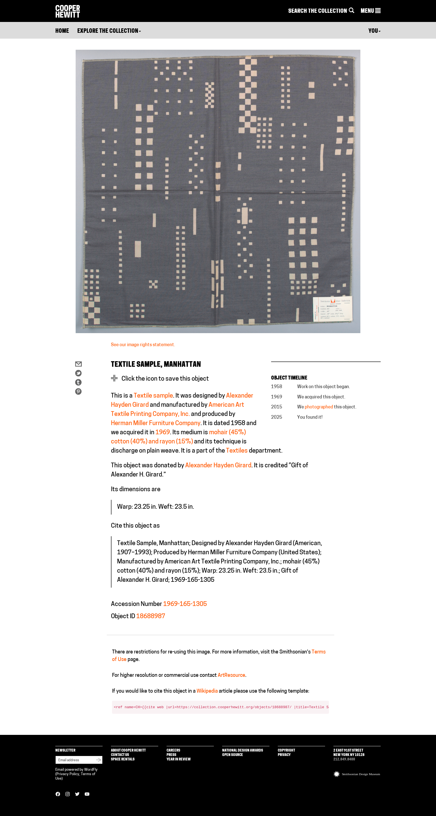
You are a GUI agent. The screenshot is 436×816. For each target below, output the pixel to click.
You (374, 31)
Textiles (237, 451)
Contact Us (120, 755)
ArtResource (231, 675)
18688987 (150, 616)
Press (171, 755)
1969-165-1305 (185, 604)
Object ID (123, 616)
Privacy (284, 755)
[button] (371, 11)
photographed (319, 407)
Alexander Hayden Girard (218, 466)
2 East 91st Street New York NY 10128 (349, 753)
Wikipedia (207, 691)
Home (62, 31)
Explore (109, 31)
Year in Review (179, 759)
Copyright (286, 750)
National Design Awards (242, 750)
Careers (173, 750)
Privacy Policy (67, 774)
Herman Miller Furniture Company (155, 423)
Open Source (232, 755)
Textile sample (153, 396)
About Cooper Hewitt (128, 750)
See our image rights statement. (143, 345)
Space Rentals (123, 759)
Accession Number (136, 604)
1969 (162, 433)
